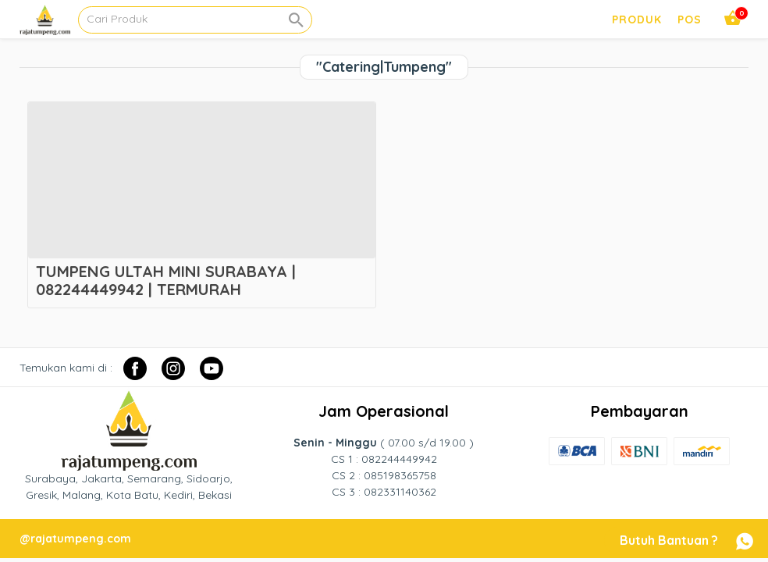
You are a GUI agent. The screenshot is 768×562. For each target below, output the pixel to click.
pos (689, 19)
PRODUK (637, 19)
